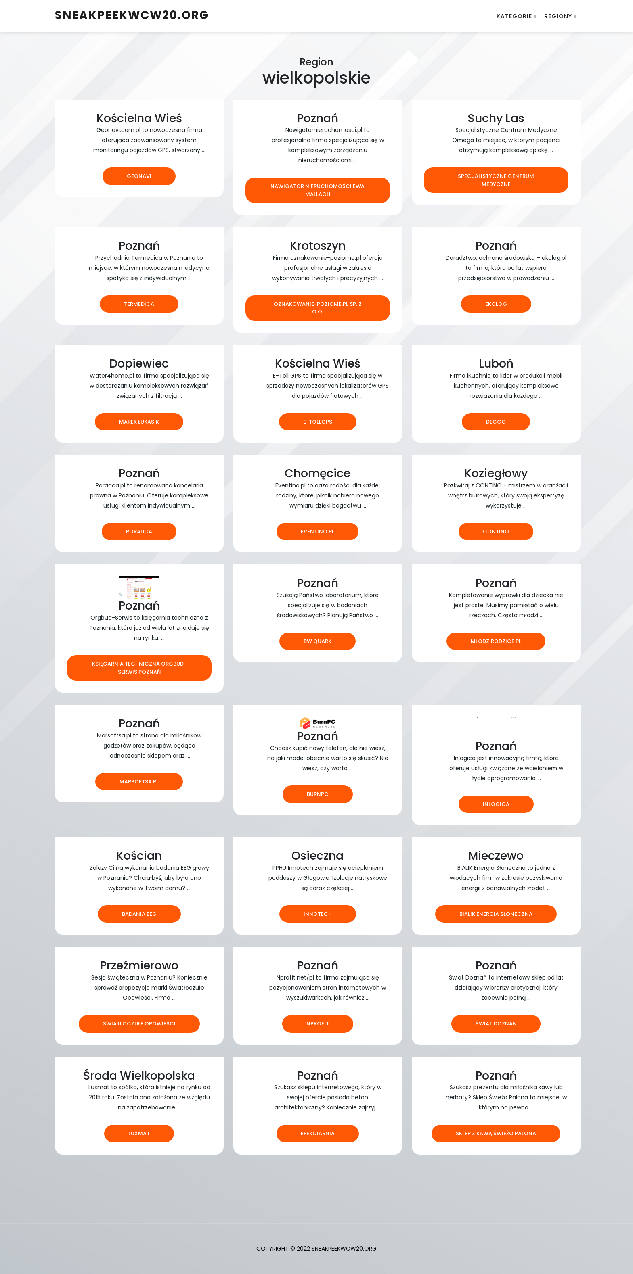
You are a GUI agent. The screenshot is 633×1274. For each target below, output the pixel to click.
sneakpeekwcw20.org (132, 15)
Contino (496, 531)
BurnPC (318, 794)
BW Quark (317, 641)
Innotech (318, 914)
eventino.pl (317, 531)
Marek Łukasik (139, 422)
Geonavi (139, 176)
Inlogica (496, 804)
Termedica (139, 304)
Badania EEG (139, 914)
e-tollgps (317, 422)
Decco (496, 422)
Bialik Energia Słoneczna (495, 914)
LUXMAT (139, 1133)
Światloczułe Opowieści (139, 1024)
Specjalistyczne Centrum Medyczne (496, 180)
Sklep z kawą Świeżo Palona (496, 1133)
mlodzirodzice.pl (496, 641)
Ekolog (496, 304)
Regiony (558, 16)
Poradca (139, 531)
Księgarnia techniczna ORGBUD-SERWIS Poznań (139, 668)
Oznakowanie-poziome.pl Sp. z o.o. (318, 308)
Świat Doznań (496, 1024)
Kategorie (514, 16)
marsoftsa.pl (139, 781)
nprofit (317, 1024)
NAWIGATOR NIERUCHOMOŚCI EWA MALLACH (317, 190)
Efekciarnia (318, 1133)
